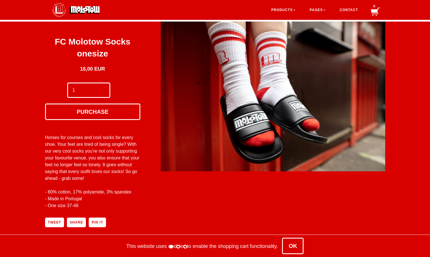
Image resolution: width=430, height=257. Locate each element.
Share (76, 222)
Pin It (97, 222)
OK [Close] (293, 246)
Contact (349, 10)
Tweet (54, 222)
